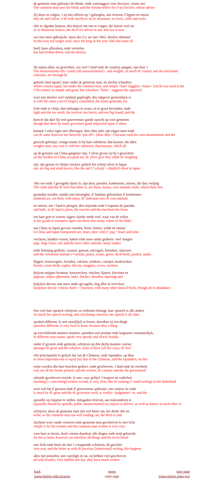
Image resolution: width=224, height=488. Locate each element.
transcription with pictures (52, 476)
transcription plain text (174, 476)
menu (112, 471)
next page (183, 471)
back (37, 471)
